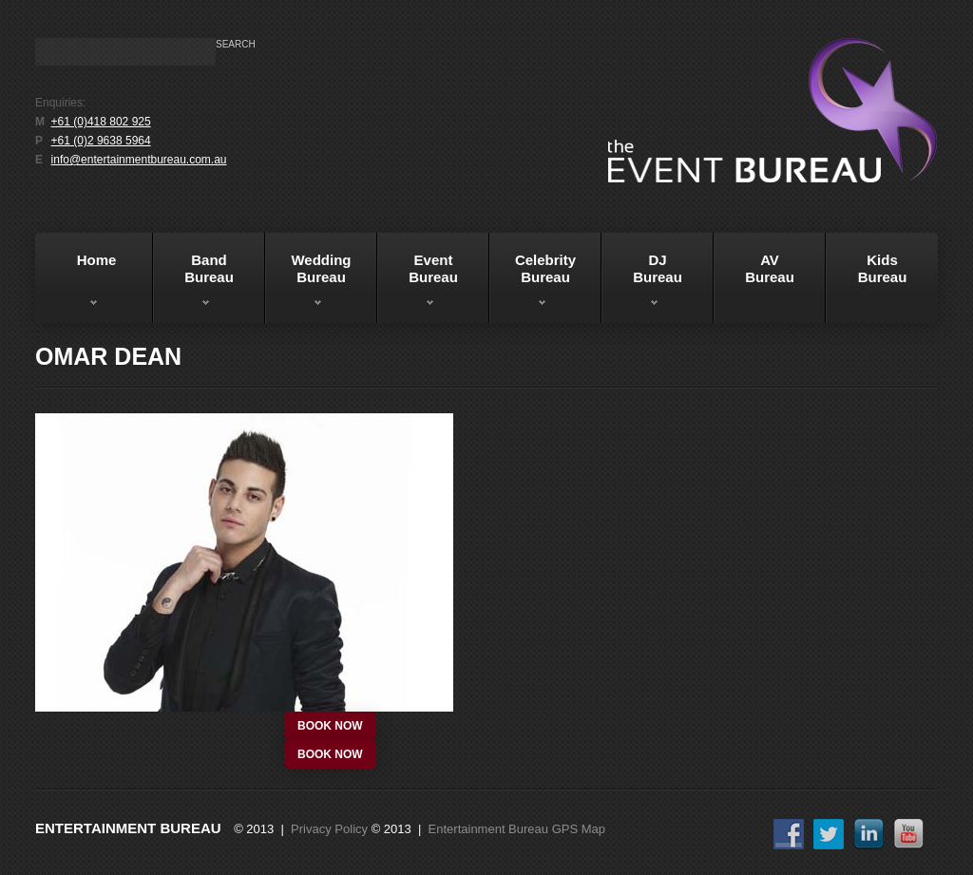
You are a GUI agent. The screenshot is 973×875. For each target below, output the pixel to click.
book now (330, 725)
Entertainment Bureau (128, 828)
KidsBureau (882, 268)
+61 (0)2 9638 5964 (101, 140)
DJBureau (641, 284)
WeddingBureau (308, 284)
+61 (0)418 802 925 (101, 121)
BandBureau (193, 284)
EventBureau (417, 284)
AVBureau (769, 268)
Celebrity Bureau (532, 284)
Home (78, 284)
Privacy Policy (329, 829)
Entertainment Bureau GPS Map (517, 829)
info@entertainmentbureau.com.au (139, 159)
